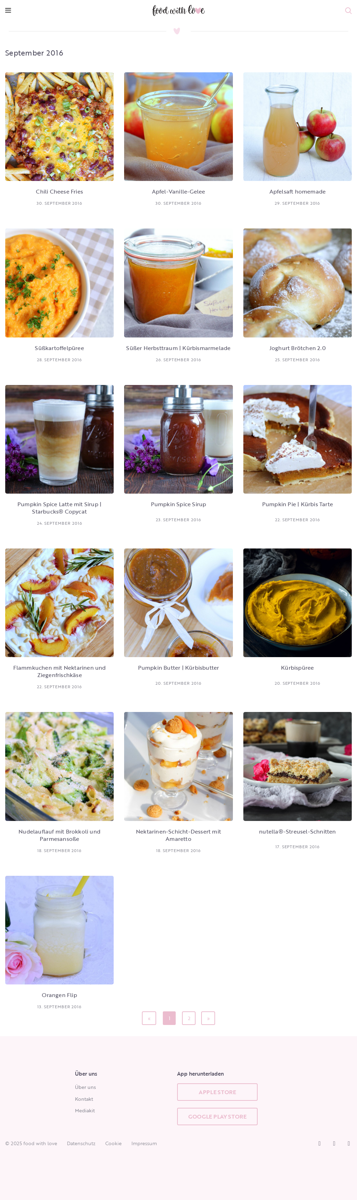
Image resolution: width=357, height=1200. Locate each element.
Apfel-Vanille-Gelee (178, 191)
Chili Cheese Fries (59, 191)
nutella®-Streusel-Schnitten (297, 831)
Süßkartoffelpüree (59, 348)
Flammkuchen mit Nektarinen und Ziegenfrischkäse (59, 671)
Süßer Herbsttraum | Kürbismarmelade (178, 348)
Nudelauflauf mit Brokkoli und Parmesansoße (59, 835)
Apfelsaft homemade (297, 191)
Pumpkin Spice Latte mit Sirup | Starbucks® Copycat (59, 508)
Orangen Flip (59, 995)
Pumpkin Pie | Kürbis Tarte (297, 504)
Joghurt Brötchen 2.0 (297, 348)
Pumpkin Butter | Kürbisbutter (178, 667)
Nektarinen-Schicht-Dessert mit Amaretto (178, 835)
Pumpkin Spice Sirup (178, 504)
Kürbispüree (297, 667)
